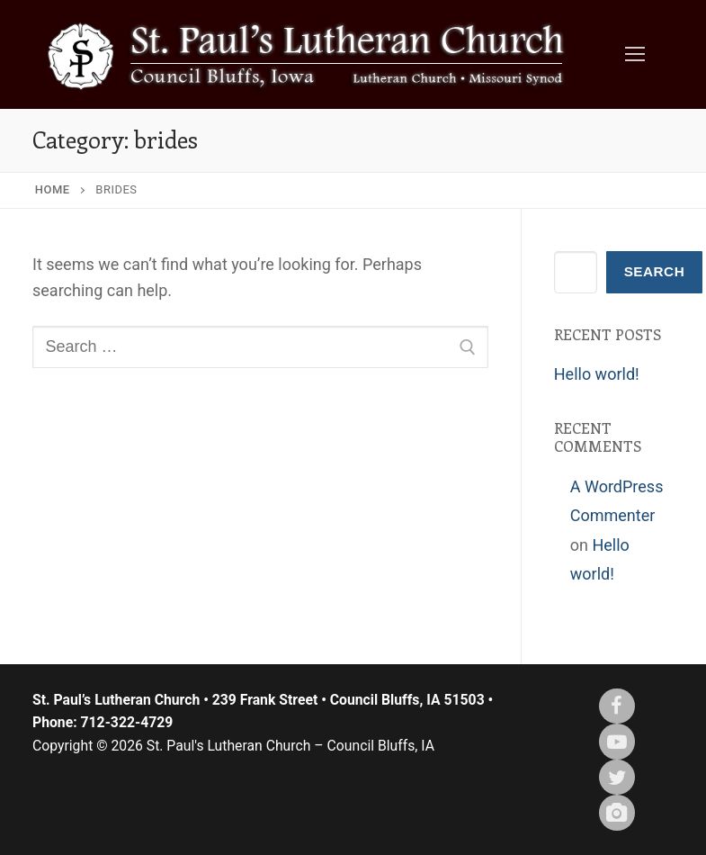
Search (654, 271)
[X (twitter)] (617, 778)
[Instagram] (617, 813)
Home (52, 189)
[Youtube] (617, 742)
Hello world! (596, 373)
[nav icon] (634, 54)
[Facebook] (617, 706)
